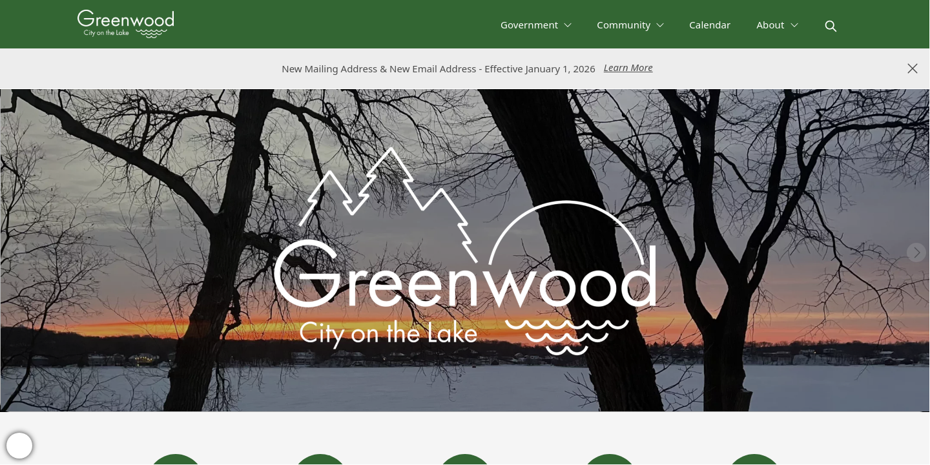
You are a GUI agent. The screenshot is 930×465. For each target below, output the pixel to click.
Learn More (628, 67)
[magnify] (831, 26)
